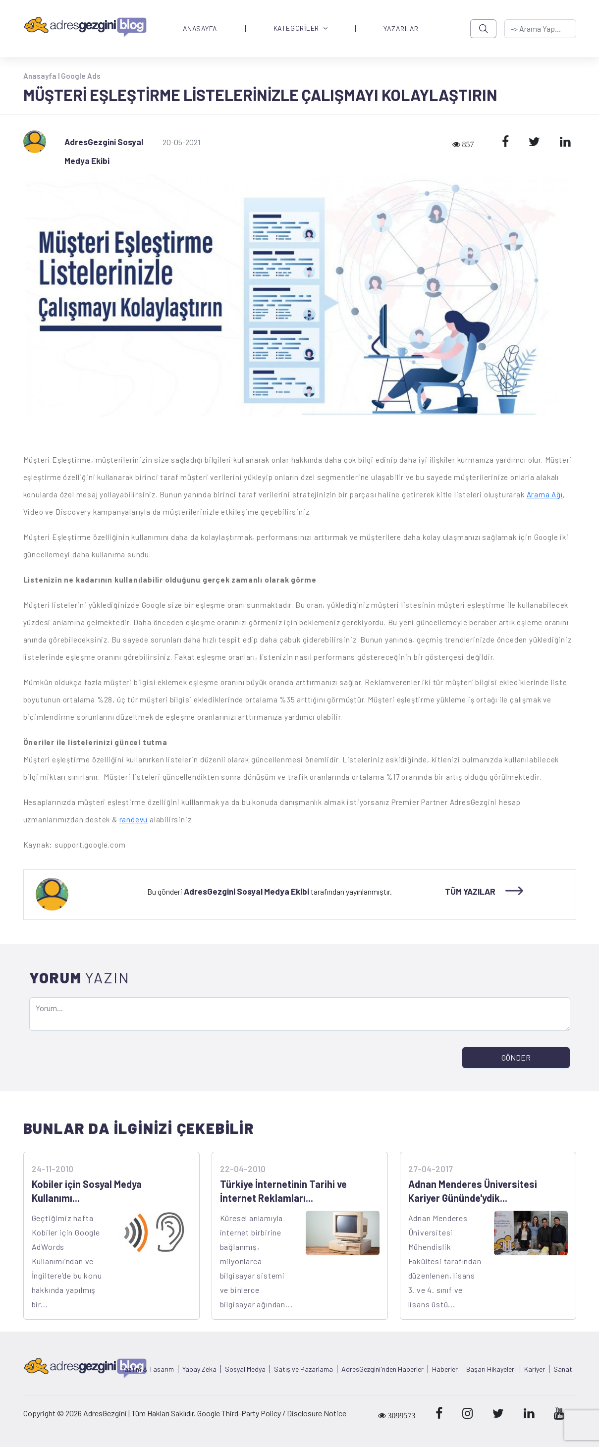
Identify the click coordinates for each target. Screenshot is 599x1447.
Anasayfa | (42, 75)
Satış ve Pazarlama (303, 1369)
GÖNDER (516, 1057)
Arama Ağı (545, 494)
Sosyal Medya (245, 1369)
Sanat (562, 1369)
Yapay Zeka (199, 1369)
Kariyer (534, 1369)
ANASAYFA (200, 29)
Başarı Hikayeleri (491, 1369)
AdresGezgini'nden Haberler (382, 1369)
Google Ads (81, 75)
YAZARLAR (400, 29)
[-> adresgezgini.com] (540, 28)
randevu (133, 819)
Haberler (445, 1369)
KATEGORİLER (300, 28)
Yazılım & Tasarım (147, 1369)
